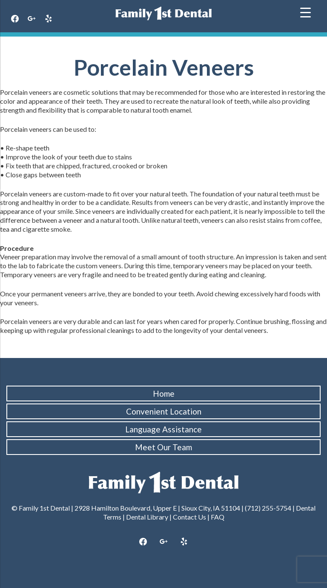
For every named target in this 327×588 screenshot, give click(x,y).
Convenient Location (163, 411)
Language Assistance (163, 429)
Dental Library (147, 517)
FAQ (217, 517)
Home (164, 393)
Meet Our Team (163, 447)
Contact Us (189, 517)
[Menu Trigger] (305, 11)
